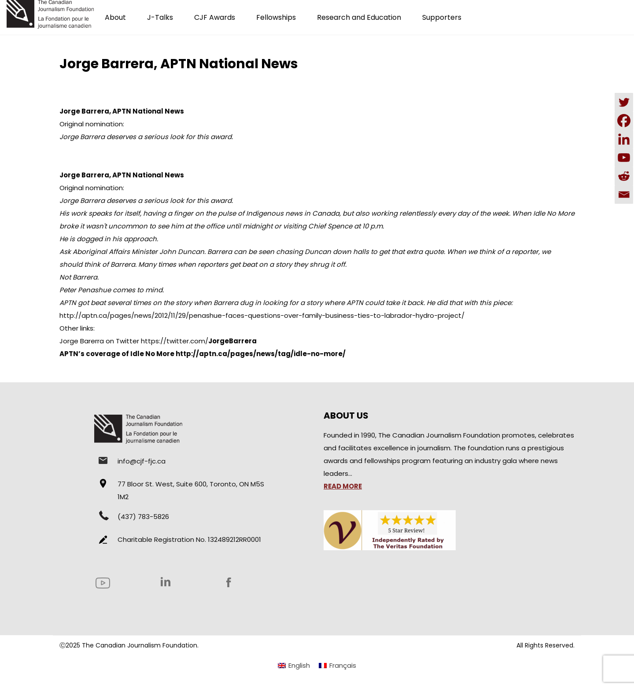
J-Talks (160, 17)
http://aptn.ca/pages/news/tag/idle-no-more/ (261, 353)
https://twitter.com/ (199, 341)
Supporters (441, 17)
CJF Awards (214, 17)
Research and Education (359, 17)
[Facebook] (624, 120)
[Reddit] (624, 176)
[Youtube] (624, 157)
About (115, 17)
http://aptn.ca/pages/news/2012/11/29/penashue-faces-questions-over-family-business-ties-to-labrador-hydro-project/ (261, 315)
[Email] (624, 194)
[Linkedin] (624, 139)
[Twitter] (624, 102)
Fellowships (276, 17)
